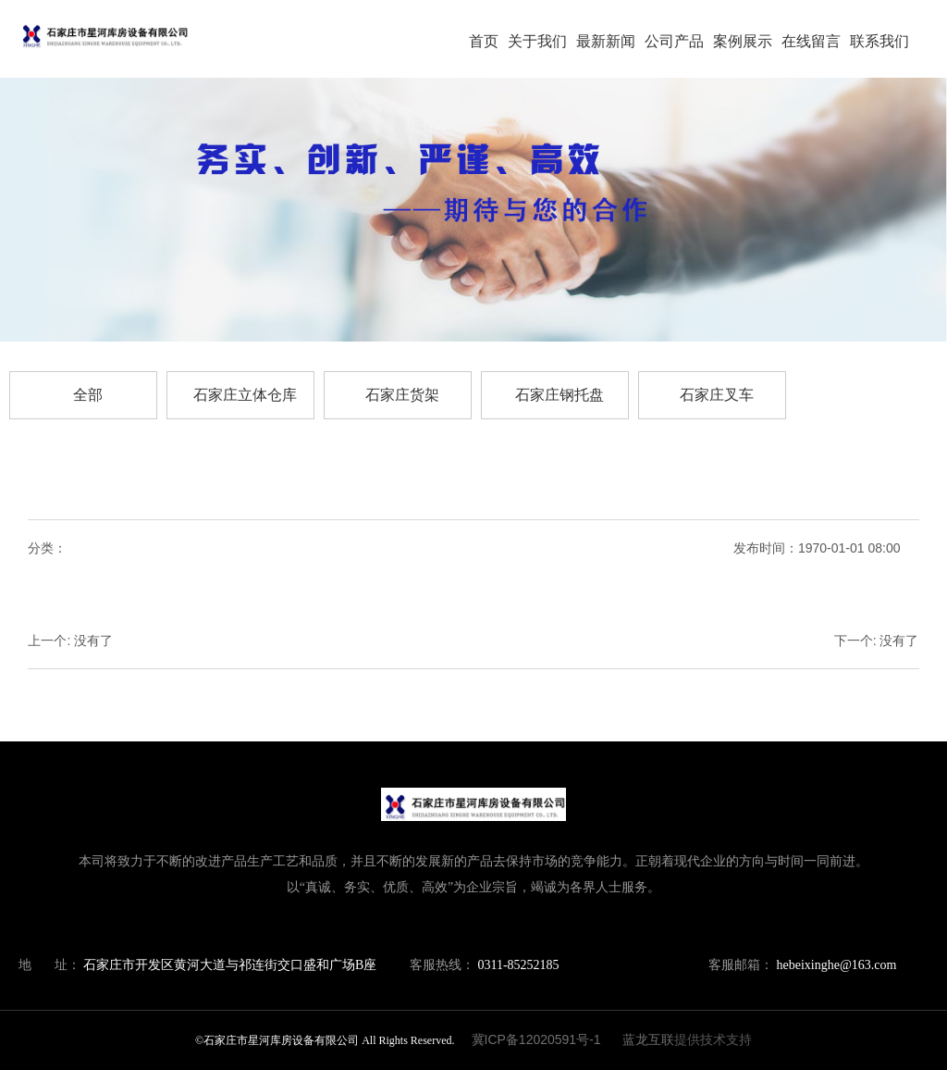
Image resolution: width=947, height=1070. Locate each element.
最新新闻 (605, 41)
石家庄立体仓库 (245, 395)
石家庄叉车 (717, 395)
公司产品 (674, 41)
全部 (88, 395)
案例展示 (742, 41)
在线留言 (811, 41)
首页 (483, 41)
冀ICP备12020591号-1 (536, 1039)
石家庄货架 (402, 395)
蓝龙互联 (648, 1039)
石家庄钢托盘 (559, 395)
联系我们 (879, 41)
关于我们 (537, 41)
